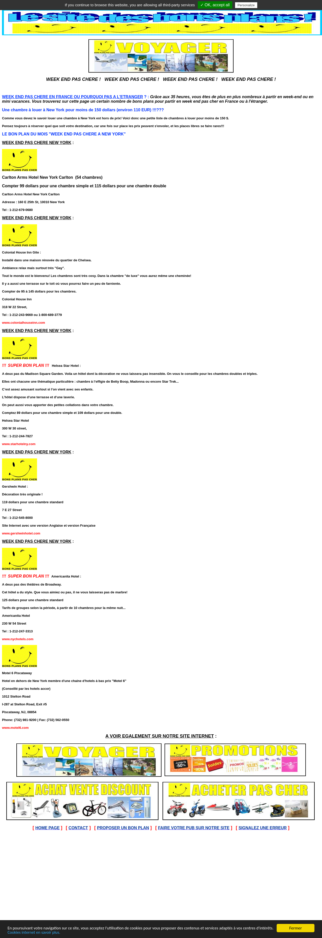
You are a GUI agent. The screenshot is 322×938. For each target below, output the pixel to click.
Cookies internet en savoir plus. (53, 932)
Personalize (246, 5)
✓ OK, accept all (215, 5)
